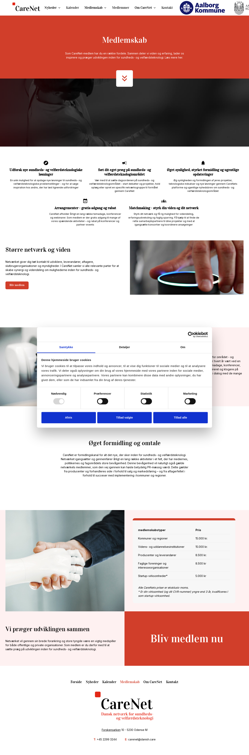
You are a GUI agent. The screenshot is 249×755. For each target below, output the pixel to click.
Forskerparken (111, 729)
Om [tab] (182, 347)
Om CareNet (143, 8)
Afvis (68, 417)
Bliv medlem (17, 285)
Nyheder (51, 8)
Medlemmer (120, 8)
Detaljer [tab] (124, 347)
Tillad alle (180, 417)
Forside (76, 682)
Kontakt (167, 8)
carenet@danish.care (142, 739)
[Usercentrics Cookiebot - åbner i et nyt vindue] (191, 334)
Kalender (72, 8)
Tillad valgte (124, 417)
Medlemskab (93, 8)
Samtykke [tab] (66, 347)
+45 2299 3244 (107, 739)
